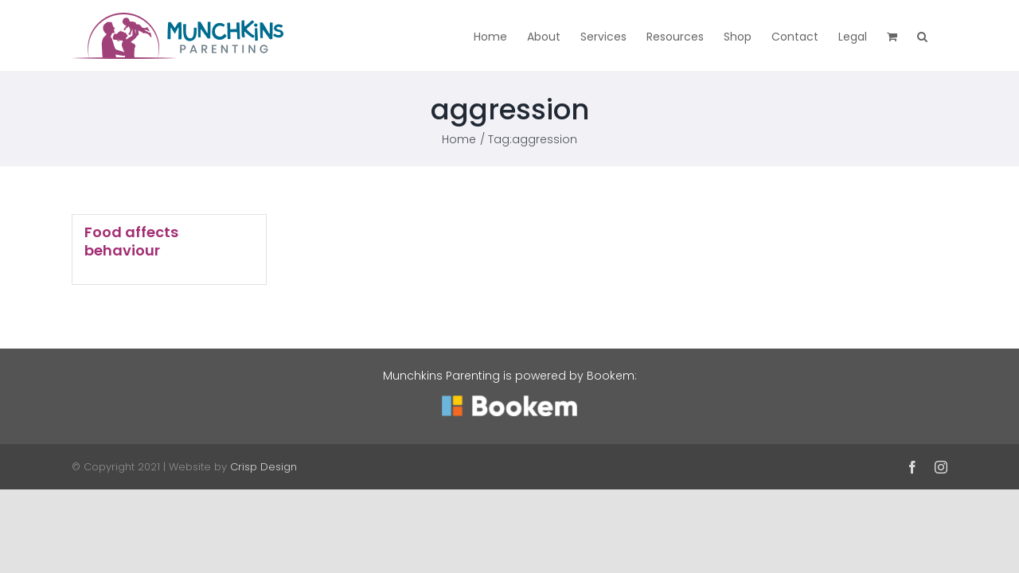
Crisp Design (263, 466)
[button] (942, 35)
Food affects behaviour (131, 241)
